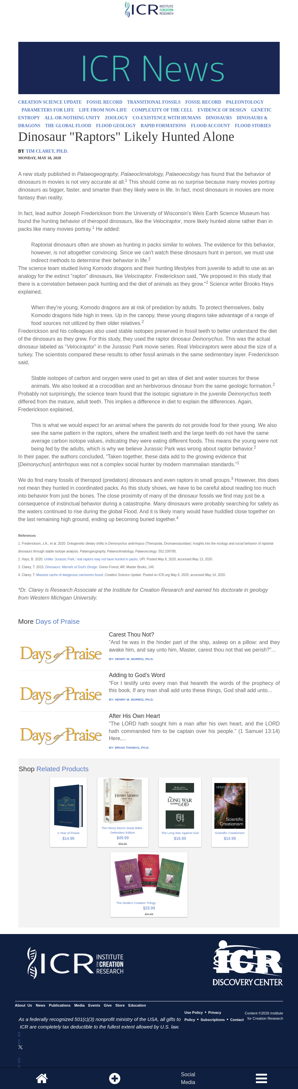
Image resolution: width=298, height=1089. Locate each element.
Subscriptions (213, 1020)
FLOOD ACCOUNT (210, 125)
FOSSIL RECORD (105, 102)
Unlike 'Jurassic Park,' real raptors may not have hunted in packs (91, 559)
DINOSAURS (219, 117)
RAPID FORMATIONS (163, 125)
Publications (60, 1005)
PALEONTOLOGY (245, 102)
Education (137, 1005)
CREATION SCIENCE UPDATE (50, 102)
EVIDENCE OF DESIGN (222, 110)
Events (94, 1005)
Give (108, 1005)
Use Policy (193, 1012)
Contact (237, 1020)
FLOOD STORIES (253, 125)
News (40, 1005)
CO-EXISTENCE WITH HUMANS (167, 117)
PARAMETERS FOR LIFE (48, 110)
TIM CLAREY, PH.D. (47, 151)
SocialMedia (188, 1078)
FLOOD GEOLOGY (116, 125)
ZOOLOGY (116, 117)
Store (120, 1005)
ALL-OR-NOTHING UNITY (72, 117)
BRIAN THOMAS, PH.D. (132, 747)
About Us (23, 1005)
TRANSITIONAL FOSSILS (154, 102)
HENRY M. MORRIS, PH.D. (134, 659)
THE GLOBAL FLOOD (68, 125)
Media (79, 1005)
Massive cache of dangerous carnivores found (69, 575)
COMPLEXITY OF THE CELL (162, 110)
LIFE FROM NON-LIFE (103, 110)
